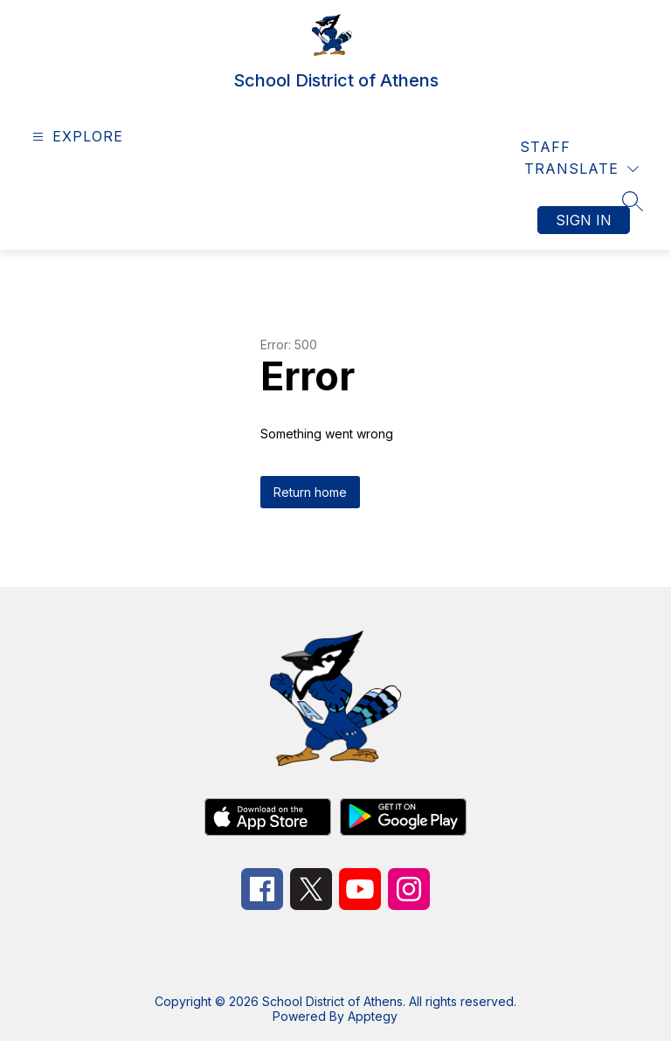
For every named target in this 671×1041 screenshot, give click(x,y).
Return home (310, 492)
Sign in (584, 220)
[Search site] (632, 200)
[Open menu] (75, 137)
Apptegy (373, 1016)
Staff (545, 146)
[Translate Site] (581, 169)
